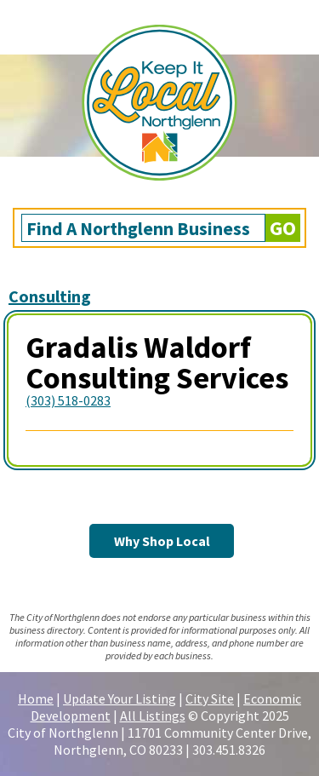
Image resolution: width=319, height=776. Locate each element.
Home (36, 698)
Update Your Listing (119, 698)
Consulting (50, 296)
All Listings (152, 715)
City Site (209, 698)
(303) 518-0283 (68, 400)
